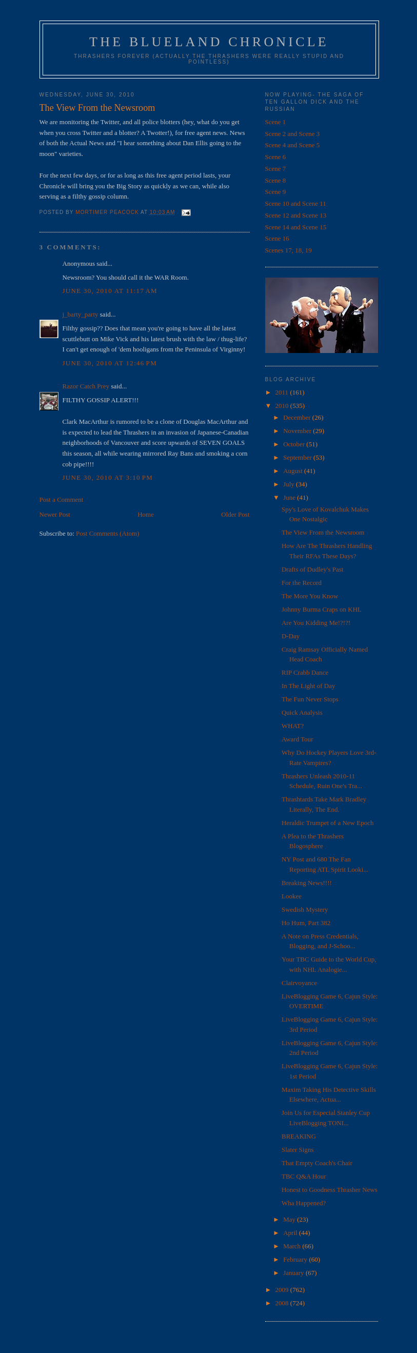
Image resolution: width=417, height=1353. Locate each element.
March (292, 1246)
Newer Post (54, 514)
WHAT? (293, 726)
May (290, 1219)
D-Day (291, 636)
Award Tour (297, 739)
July (289, 484)
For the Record (302, 582)
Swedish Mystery (305, 909)
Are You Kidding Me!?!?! (316, 622)
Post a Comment (61, 499)
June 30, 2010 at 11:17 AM (110, 291)
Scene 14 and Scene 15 (296, 227)
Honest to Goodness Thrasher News (330, 1189)
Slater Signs (297, 1149)
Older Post (235, 514)
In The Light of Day (308, 686)
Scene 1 (275, 122)
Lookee (292, 896)
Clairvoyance (299, 983)
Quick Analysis (302, 712)
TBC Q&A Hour (304, 1176)
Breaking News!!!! (307, 883)
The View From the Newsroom (323, 532)
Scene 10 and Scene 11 (295, 203)
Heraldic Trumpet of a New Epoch (327, 823)
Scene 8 (275, 180)
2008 (282, 1303)
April (291, 1233)
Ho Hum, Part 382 (306, 923)
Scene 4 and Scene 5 (292, 145)
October (294, 444)
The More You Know (310, 596)
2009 (282, 1289)
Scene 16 (277, 238)
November (298, 431)
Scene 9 (275, 191)
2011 (282, 392)
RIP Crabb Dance (305, 672)
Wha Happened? (304, 1203)
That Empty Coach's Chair (317, 1163)
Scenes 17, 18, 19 (288, 250)
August (293, 471)
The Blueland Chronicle (209, 41)
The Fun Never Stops (310, 699)
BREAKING (299, 1136)
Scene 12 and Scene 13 (296, 215)
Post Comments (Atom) (108, 533)
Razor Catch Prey (86, 386)
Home (145, 514)
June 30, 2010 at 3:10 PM (108, 477)
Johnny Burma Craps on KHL (322, 609)
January (294, 1273)
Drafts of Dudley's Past (312, 569)
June (290, 497)
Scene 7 (275, 168)
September (298, 457)
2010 (282, 405)
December (297, 417)
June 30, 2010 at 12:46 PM (110, 363)
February (296, 1259)
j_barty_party (80, 314)
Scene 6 (275, 157)
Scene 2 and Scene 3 (292, 134)
